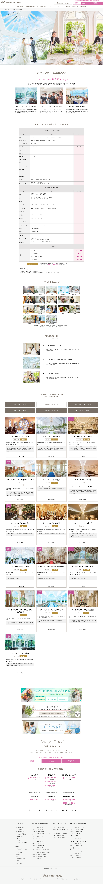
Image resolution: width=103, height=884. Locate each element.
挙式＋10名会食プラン (20, 829)
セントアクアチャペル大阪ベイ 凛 (77, 827)
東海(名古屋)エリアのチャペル (82, 404)
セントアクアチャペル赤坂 (38, 829)
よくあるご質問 (19, 852)
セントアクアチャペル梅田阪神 (77, 829)
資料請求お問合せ (77, 3)
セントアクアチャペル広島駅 (76, 845)
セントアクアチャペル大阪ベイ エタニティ (79, 826)
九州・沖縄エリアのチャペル (83, 410)
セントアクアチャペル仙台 (59, 827)
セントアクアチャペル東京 (38, 827)
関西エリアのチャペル (20, 410)
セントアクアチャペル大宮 (38, 858)
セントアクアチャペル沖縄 (76, 857)
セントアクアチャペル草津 (76, 836)
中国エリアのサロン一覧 (51, 810)
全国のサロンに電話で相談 (63, 3)
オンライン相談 (19, 863)
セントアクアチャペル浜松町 (38, 831)
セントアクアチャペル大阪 (76, 833)
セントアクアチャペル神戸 (76, 835)
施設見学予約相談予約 (95, 3)
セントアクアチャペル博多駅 (76, 851)
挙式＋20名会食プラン (20, 831)
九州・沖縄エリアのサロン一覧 (69, 810)
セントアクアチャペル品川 (38, 836)
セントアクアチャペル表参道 (38, 839)
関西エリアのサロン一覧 (34, 810)
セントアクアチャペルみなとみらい (40, 850)
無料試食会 (84, 3)
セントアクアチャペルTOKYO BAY (39, 854)
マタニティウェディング (20, 858)
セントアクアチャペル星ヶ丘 (59, 837)
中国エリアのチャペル (51, 410)
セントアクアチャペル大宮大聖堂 (39, 856)
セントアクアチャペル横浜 (38, 847)
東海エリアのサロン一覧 (68, 792)
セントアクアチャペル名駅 (59, 835)
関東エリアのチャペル (51, 404)
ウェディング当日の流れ (20, 848)
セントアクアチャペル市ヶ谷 (38, 843)
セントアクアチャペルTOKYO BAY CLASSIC (41, 852)
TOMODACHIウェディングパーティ (22, 844)
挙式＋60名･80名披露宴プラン (21, 834)
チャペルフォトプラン (20, 840)
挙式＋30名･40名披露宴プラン (21, 833)
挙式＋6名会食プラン (20, 827)
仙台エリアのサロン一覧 (34, 792)
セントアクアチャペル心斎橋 (76, 831)
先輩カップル (75, 6)
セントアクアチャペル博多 (76, 853)
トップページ (7, 9)
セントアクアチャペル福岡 (76, 855)
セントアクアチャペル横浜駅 (38, 845)
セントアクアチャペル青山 (38, 841)
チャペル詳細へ (20, 456)
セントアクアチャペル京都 (76, 838)
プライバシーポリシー (54, 868)
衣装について (18, 856)
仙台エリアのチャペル (20, 404)
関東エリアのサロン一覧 (51, 792)
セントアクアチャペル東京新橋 (39, 826)
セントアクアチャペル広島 (76, 843)
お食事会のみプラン (19, 836)
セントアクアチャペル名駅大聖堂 (60, 833)
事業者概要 (46, 868)
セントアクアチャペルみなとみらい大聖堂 (41, 849)
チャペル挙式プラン (19, 838)
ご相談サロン (18, 862)
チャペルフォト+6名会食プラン (22, 842)
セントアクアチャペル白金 (38, 838)
